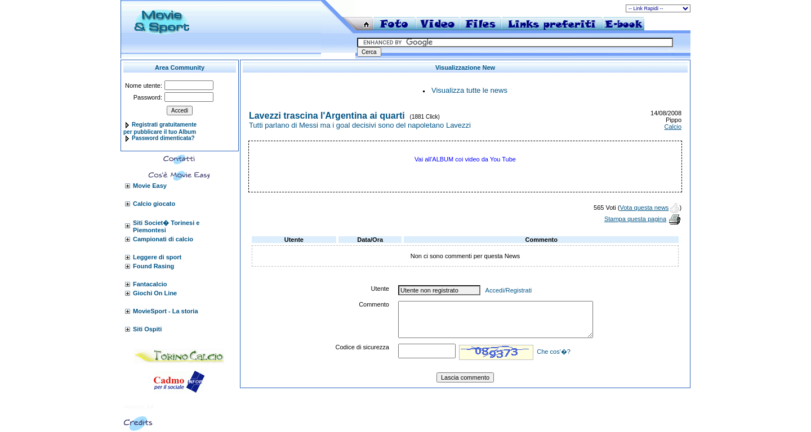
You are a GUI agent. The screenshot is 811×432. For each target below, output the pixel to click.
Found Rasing (153, 266)
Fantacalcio (150, 284)
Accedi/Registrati (508, 290)
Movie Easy (150, 185)
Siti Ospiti (147, 329)
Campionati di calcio (163, 239)
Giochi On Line (155, 293)
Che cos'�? (554, 351)
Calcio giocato (154, 203)
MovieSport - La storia (165, 311)
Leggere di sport (157, 257)
